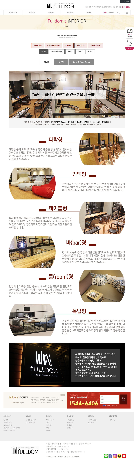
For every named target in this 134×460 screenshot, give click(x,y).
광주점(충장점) (57, 51)
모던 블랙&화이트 (53, 45)
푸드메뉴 (51, 12)
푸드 (47, 422)
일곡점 (80, 51)
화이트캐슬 (37, 45)
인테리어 (32, 12)
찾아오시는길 (7, 425)
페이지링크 (112, 420)
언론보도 (91, 422)
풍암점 (90, 51)
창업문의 (70, 428)
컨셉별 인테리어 (30, 422)
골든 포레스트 (95, 45)
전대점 (43, 51)
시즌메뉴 (48, 430)
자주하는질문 (92, 420)
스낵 (47, 428)
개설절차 (70, 422)
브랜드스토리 (7, 422)
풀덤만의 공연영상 (9, 430)
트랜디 (61, 62)
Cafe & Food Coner (81, 62)
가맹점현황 (70, 420)
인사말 (5, 420)
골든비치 (68, 45)
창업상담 (70, 12)
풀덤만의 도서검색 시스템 (11, 428)
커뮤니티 (89, 12)
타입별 (47, 62)
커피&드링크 (50, 420)
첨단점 (70, 51)
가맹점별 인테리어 (30, 420)
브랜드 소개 (13, 12)
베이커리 (48, 425)
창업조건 (70, 425)
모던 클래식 (81, 45)
